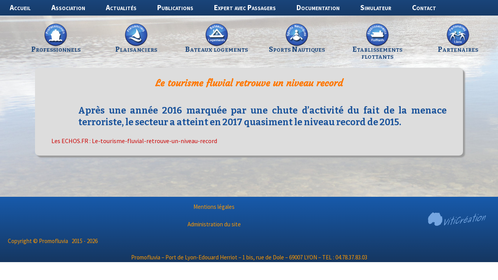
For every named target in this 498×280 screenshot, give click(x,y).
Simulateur (375, 7)
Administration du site (214, 224)
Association (68, 7)
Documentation (318, 7)
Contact (424, 7)
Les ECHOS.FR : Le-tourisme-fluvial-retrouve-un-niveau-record (134, 141)
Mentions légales (214, 206)
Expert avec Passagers (245, 7)
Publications (175, 7)
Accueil (20, 7)
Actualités (121, 7)
